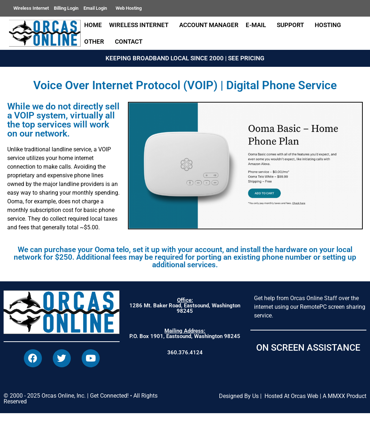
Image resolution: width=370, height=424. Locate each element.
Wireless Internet (31, 8)
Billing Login (66, 8)
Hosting (328, 25)
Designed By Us (239, 406)
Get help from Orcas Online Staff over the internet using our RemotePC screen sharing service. (309, 307)
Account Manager (208, 25)
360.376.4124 (185, 352)
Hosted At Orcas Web (291, 406)
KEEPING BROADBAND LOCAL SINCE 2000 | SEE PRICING (185, 58)
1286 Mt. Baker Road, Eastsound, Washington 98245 (184, 305)
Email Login (97, 8)
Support (292, 25)
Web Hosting (129, 8)
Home (93, 25)
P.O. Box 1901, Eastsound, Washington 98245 (184, 333)
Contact (130, 41)
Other (96, 41)
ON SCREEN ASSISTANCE (308, 347)
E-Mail (258, 25)
